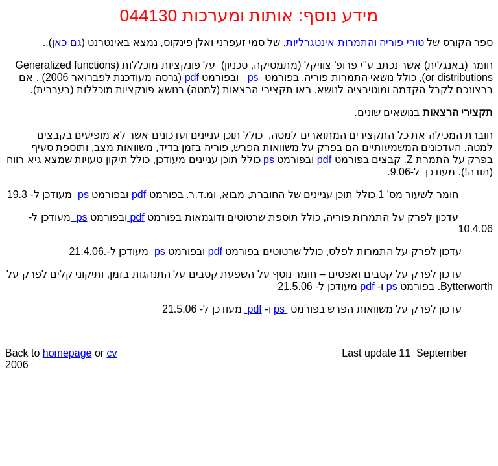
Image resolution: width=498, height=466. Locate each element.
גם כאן (66, 42)
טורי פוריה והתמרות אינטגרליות (354, 42)
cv (112, 353)
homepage (67, 353)
